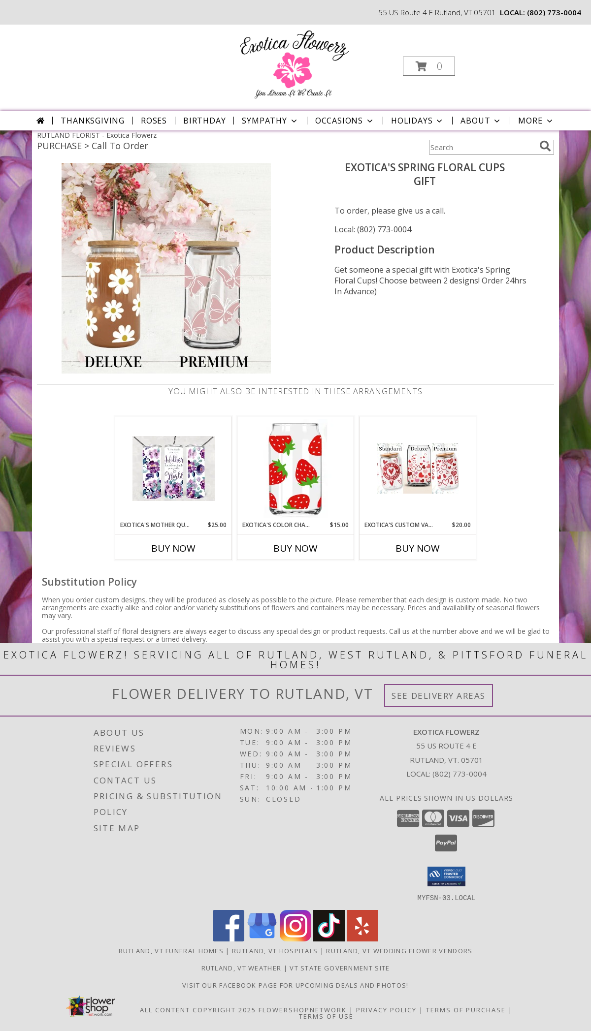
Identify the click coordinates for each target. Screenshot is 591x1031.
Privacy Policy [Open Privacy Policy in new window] (386, 1009)
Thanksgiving (93, 120)
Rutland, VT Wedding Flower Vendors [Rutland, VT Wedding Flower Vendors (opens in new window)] (399, 950)
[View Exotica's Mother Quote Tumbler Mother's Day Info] (173, 468)
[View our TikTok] (329, 938)
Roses (154, 120)
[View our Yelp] (362, 938)
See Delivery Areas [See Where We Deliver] (439, 695)
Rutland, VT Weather (241, 967)
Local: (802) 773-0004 (372, 229)
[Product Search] (482, 147)
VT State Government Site (340, 967)
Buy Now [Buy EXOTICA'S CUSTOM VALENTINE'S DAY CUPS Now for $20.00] (417, 548)
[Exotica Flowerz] (294, 63)
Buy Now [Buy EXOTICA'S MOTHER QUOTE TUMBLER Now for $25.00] (173, 548)
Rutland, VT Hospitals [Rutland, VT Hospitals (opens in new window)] (275, 950)
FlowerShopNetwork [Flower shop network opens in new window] (303, 1009)
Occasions (345, 120)
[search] (545, 146)
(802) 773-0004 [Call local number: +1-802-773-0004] (554, 12)
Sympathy (270, 120)
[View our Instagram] (295, 938)
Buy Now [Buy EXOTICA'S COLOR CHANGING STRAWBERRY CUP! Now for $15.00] (295, 548)
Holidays (417, 120)
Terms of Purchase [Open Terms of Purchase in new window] (466, 1009)
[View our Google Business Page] (262, 938)
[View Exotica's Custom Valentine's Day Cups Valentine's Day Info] (418, 468)
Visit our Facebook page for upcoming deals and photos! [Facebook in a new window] (295, 984)
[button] (429, 66)
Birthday (204, 120)
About (481, 120)
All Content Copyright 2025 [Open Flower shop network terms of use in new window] (198, 1009)
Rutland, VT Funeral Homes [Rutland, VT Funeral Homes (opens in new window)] (171, 950)
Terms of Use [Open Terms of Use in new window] (326, 1015)
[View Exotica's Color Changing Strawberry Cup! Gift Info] (296, 468)
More (536, 120)
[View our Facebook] (228, 938)
